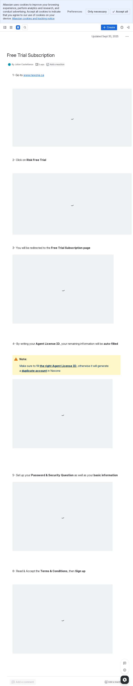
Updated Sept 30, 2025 (105, 36)
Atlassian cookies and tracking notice (33, 18)
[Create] (109, 27)
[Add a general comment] (23, 682)
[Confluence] (18, 27)
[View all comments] (124, 663)
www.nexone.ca (33, 75)
